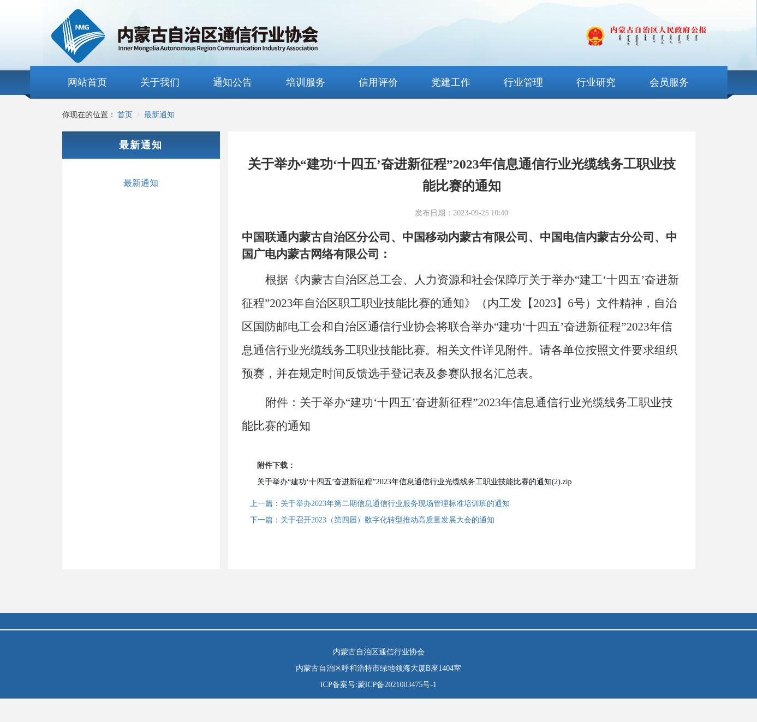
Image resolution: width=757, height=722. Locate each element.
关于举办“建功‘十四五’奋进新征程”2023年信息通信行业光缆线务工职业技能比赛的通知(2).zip (414, 482)
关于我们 (160, 82)
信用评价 (378, 82)
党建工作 (450, 82)
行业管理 (523, 82)
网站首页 (87, 82)
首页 (125, 115)
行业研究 (596, 82)
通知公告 (232, 82)
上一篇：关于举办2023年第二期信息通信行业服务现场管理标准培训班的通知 (380, 504)
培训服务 (305, 82)
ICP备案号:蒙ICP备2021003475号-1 (378, 685)
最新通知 (159, 115)
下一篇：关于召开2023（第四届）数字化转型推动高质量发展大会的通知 (372, 520)
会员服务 (669, 82)
